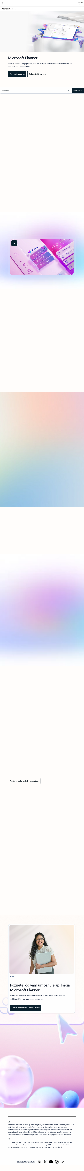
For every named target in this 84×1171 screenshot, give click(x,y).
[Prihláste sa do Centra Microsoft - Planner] (78, 90)
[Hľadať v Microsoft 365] (2, 3)
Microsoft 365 (8, 8)
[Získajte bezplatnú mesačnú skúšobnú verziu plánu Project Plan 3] (25, 1008)
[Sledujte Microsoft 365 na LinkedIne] (39, 1162)
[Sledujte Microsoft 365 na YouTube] (51, 1162)
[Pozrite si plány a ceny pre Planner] (37, 74)
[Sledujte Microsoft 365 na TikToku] (63, 1162)
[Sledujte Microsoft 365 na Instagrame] (57, 1162)
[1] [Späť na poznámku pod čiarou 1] (9, 1121)
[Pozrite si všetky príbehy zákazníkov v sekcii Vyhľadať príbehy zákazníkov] (24, 781)
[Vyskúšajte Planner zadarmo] (17, 74)
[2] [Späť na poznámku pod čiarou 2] (9, 1139)
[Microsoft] (42, 1)
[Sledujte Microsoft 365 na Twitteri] (45, 1162)
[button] (35, 91)
